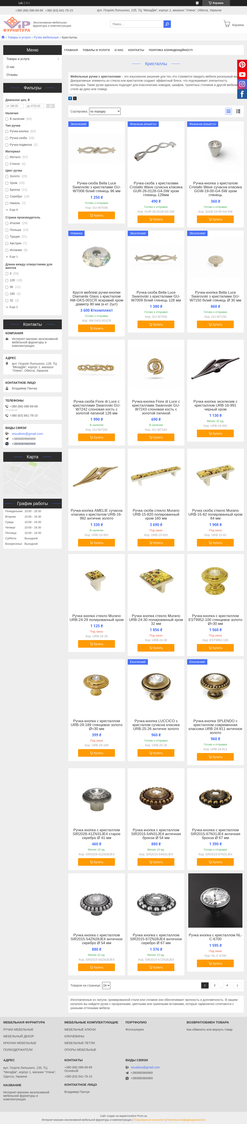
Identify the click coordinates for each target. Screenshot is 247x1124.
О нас (119, 50)
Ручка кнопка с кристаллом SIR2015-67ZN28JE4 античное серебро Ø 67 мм (156, 939)
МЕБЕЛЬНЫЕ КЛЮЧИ (80, 1029)
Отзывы (12, 74)
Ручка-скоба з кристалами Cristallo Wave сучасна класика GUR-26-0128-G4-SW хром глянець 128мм (156, 189)
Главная (71, 50)
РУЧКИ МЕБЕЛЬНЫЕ (18, 1029)
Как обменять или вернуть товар (209, 1029)
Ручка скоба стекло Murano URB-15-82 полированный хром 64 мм (215, 514)
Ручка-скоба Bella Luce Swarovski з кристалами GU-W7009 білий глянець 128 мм (156, 296)
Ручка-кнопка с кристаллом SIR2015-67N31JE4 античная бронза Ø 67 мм (215, 834)
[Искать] (167, 24)
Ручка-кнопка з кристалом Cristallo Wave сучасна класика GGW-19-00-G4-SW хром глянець (215, 189)
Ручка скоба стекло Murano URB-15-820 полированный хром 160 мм (156, 514)
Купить (98, 215)
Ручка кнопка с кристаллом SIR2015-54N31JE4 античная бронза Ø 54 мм (156, 834)
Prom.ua (142, 1115)
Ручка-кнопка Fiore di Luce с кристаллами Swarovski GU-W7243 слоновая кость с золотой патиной (156, 407)
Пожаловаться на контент (149, 1119)
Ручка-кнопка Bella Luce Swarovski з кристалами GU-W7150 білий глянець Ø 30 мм (215, 296)
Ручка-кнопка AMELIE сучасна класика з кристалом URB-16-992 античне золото (97, 514)
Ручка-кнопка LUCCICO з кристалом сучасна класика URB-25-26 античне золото (156, 725)
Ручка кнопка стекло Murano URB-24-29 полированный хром (97, 618)
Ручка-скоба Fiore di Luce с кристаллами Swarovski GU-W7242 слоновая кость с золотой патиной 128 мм (97, 407)
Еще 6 (14, 209)
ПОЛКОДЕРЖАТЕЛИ (18, 1049)
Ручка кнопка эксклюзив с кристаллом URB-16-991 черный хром (215, 405)
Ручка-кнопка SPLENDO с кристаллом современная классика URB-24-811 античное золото (215, 727)
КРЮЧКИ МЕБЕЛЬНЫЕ (19, 1043)
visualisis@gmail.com (27, 433)
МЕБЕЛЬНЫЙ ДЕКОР (18, 1036)
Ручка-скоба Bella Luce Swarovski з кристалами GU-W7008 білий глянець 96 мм (96, 187)
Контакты (136, 50)
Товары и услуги (19, 37)
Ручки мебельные (46, 37)
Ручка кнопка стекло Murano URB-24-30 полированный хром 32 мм (156, 620)
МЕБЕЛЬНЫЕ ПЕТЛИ (79, 1043)
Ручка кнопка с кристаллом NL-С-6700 (215, 937)
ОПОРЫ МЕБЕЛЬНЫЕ (80, 1049)
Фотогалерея (135, 1029)
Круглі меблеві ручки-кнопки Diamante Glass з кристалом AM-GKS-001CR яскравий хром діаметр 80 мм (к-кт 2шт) (96, 298)
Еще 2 (14, 307)
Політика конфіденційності (171, 50)
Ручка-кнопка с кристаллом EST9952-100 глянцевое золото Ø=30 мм (215, 620)
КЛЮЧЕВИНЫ (74, 1036)
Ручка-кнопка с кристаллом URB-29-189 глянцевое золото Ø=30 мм (96, 725)
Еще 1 (14, 256)
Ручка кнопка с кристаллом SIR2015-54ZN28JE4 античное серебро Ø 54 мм (97, 939)
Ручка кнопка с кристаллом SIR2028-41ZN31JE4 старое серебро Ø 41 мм (96, 834)
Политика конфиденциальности (186, 1119)
